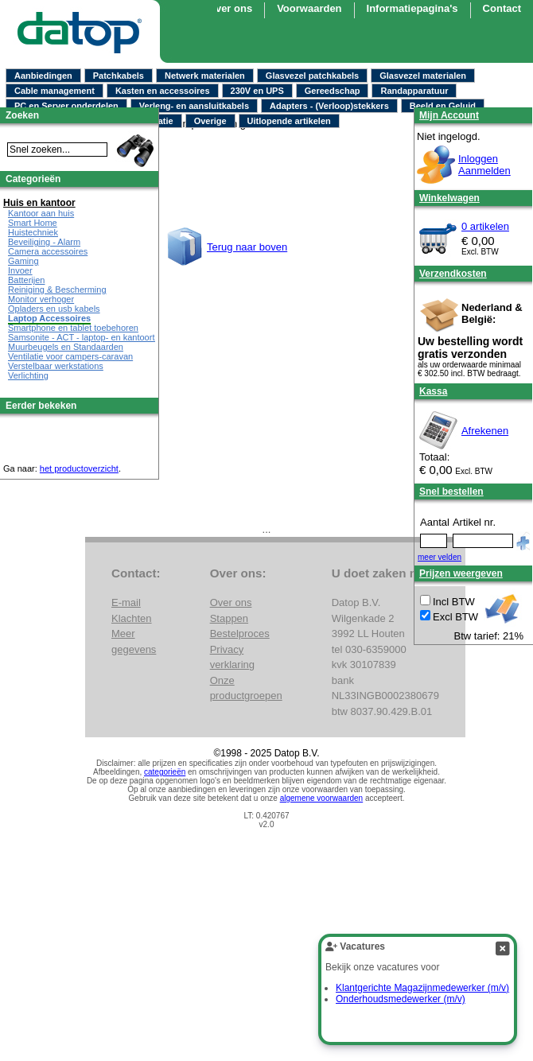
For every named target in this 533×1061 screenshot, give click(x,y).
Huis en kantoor (39, 202)
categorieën (164, 772)
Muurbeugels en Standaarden (65, 347)
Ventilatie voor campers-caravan (70, 356)
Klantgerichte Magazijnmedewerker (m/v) (422, 987)
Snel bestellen (451, 491)
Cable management (54, 90)
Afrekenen (484, 431)
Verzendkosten (453, 273)
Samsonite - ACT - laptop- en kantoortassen (93, 337)
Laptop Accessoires (49, 318)
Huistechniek (33, 232)
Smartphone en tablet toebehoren (73, 327)
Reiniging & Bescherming (57, 289)
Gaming (23, 261)
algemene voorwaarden (322, 798)
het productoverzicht (79, 468)
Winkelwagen (449, 198)
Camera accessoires (48, 251)
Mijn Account (449, 115)
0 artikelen (485, 226)
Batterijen (26, 280)
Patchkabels (118, 75)
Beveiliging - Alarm (44, 242)
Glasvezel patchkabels (312, 75)
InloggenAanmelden (484, 165)
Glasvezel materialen (422, 75)
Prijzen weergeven (461, 573)
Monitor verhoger (41, 299)
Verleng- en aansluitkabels (194, 106)
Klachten (131, 618)
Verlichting (28, 375)
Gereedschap (332, 90)
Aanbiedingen (43, 75)
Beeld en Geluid (443, 106)
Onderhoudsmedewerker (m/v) (400, 999)
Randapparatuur (414, 90)
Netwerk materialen (205, 75)
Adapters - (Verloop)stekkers (329, 106)
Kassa (433, 391)
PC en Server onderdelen (66, 106)
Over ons (230, 8)
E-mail (126, 602)
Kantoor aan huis (41, 213)
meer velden (439, 557)
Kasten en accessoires (162, 90)
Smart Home (32, 222)
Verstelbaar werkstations (55, 366)
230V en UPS (257, 90)
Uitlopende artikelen (289, 121)
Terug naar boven (247, 247)
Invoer (20, 270)
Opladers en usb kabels (54, 308)
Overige (210, 121)
